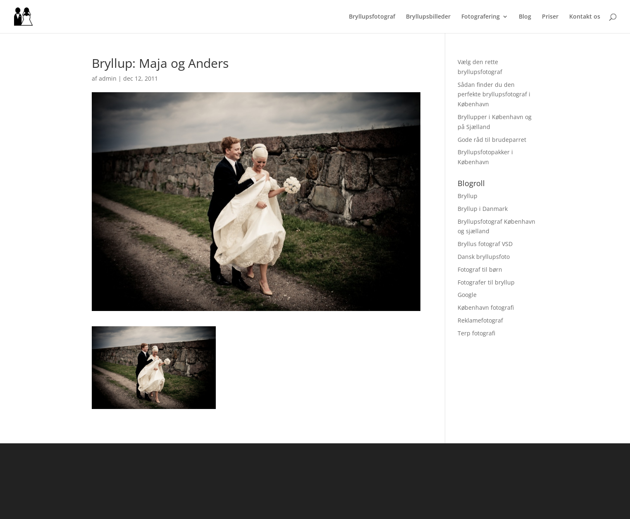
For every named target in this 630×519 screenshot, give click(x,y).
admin (108, 78)
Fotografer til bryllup (486, 282)
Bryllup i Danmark (483, 209)
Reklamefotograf (480, 320)
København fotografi (486, 307)
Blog (525, 17)
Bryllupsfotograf (372, 17)
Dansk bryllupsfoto (484, 257)
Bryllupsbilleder (428, 17)
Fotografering (480, 17)
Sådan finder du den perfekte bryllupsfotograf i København (494, 94)
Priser (550, 17)
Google (467, 295)
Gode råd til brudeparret (492, 140)
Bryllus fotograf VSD (485, 244)
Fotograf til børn (480, 269)
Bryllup (467, 196)
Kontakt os (584, 17)
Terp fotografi (476, 333)
